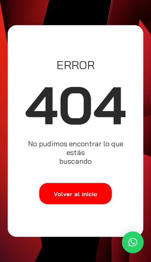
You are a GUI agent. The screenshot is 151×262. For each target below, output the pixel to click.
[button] (133, 242)
